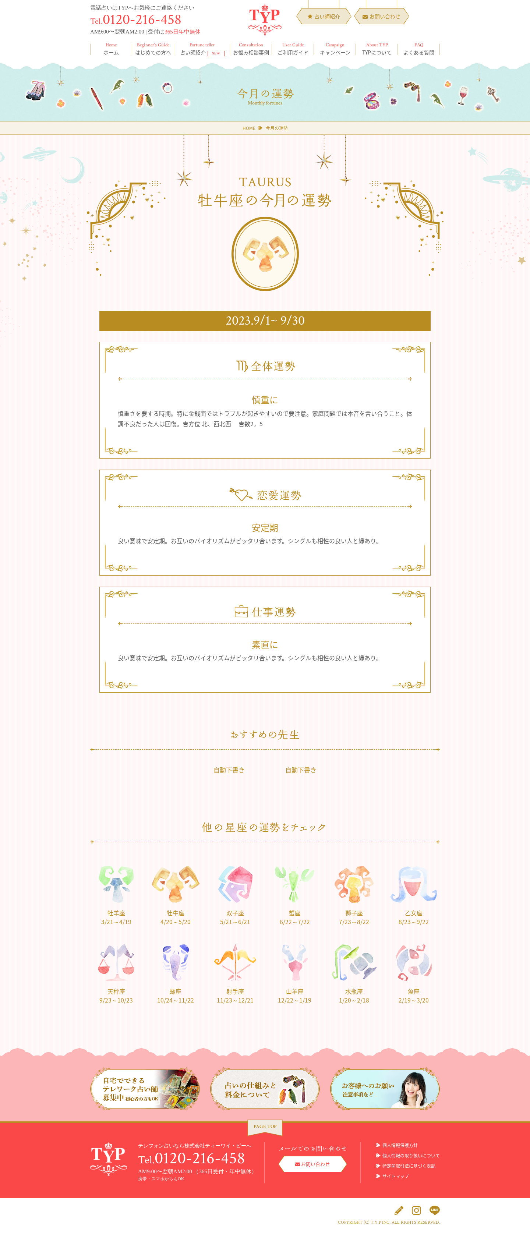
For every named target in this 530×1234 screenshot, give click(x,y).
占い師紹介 (202, 49)
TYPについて (377, 49)
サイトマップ (395, 1176)
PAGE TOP (265, 1127)
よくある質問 (419, 49)
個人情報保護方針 (400, 1145)
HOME (249, 128)
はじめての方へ (153, 49)
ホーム (111, 49)
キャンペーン (335, 49)
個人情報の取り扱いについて (411, 1156)
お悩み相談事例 (251, 49)
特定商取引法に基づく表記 (408, 1166)
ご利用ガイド (293, 49)
